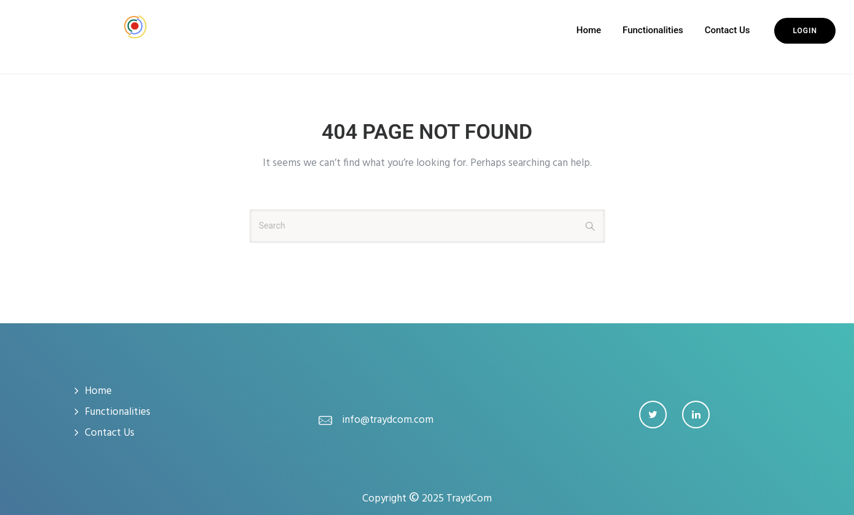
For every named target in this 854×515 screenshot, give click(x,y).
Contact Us (727, 30)
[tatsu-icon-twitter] (656, 414)
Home (588, 30)
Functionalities (653, 30)
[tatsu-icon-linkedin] (696, 414)
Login (805, 30)
